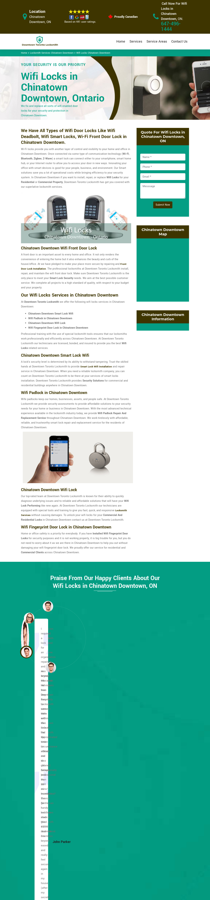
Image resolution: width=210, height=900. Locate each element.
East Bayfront (40, 788)
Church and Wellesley (45, 750)
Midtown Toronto (99, 793)
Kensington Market (101, 755)
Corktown (38, 764)
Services (136, 41)
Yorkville (152, 797)
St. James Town (156, 760)
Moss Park (96, 797)
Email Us (162, 843)
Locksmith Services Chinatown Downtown (51, 53)
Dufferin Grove (41, 779)
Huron (93, 746)
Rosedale (152, 746)
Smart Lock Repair (93, 873)
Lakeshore (96, 764)
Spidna (151, 755)
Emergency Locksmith (131, 876)
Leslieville (96, 769)
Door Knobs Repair (93, 880)
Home (120, 41)
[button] (50, 667)
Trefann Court (155, 788)
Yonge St (152, 793)
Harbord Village (99, 736)
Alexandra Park (41, 727)
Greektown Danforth (44, 722)
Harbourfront (97, 741)
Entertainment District (46, 797)
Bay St (36, 741)
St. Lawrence (154, 764)
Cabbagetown (41, 746)
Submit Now (163, 205)
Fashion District (42, 802)
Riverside (152, 741)
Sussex (151, 769)
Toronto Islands (156, 779)
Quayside (152, 727)
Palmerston (153, 717)
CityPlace (38, 755)
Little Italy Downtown (102, 779)
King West (96, 760)
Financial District (43, 807)
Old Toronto (96, 802)
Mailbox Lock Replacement (126, 867)
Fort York (95, 717)
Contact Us (179, 41)
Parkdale (152, 722)
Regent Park (154, 736)
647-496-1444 (171, 26)
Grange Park (97, 727)
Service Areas (157, 41)
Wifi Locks (124, 857)
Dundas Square (41, 783)
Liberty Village (98, 774)
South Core (153, 750)
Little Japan (97, 783)
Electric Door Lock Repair (93, 864)
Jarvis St (95, 750)
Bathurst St (39, 736)
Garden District (98, 722)
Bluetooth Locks (128, 850)
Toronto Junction (156, 783)
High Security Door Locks (93, 845)
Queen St (152, 732)
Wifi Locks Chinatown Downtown (93, 53)
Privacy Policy (126, 843)
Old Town (95, 807)
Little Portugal (98, 788)
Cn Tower (38, 760)
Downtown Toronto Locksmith (103, 896)
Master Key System (94, 855)
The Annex (153, 774)
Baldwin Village (42, 732)
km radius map (162, 269)
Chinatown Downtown (45, 717)
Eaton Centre (40, 793)
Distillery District (42, 774)
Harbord (94, 732)
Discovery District (43, 769)
